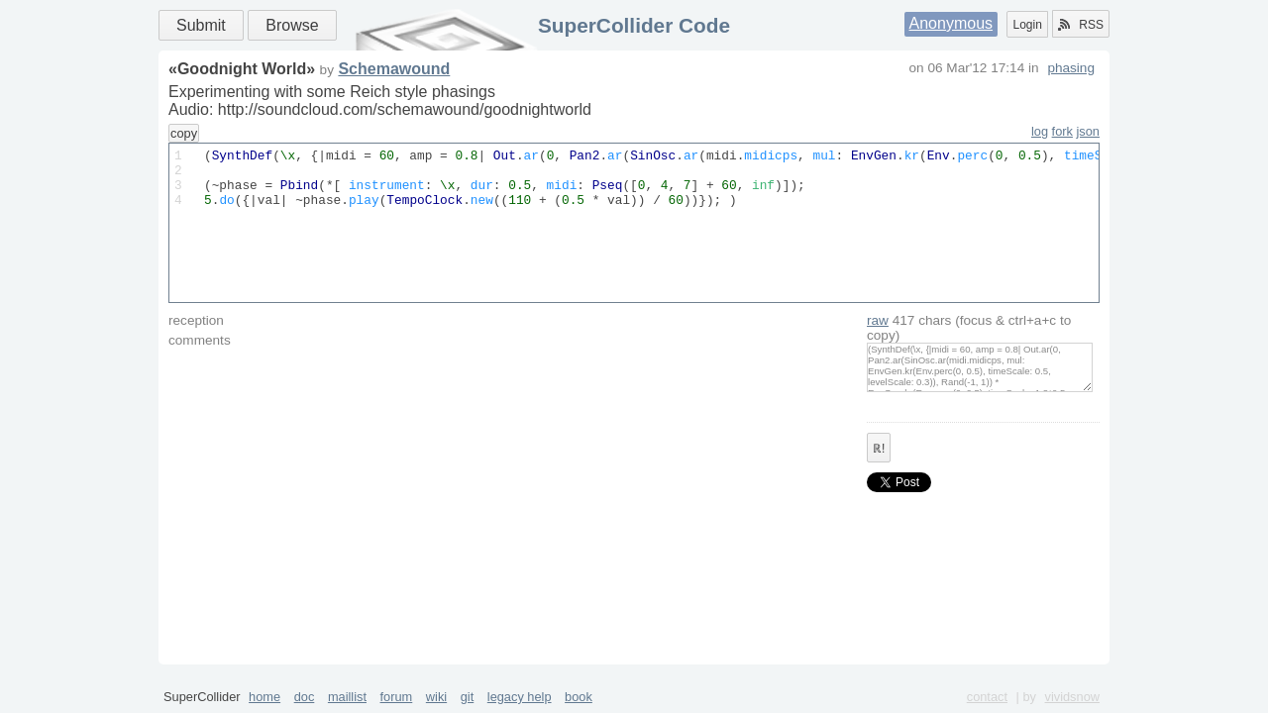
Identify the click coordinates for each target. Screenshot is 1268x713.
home (264, 696)
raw (878, 320)
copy (183, 133)
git (468, 696)
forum (396, 696)
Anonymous (951, 23)
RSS (1081, 25)
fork (1062, 131)
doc (304, 696)
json (1088, 131)
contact (987, 696)
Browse (291, 25)
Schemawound (394, 68)
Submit (201, 25)
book (578, 696)
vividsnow (1072, 696)
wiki (436, 696)
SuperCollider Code (634, 25)
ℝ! (879, 449)
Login (1026, 25)
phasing (1071, 67)
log (1039, 131)
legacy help (519, 696)
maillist (347, 696)
